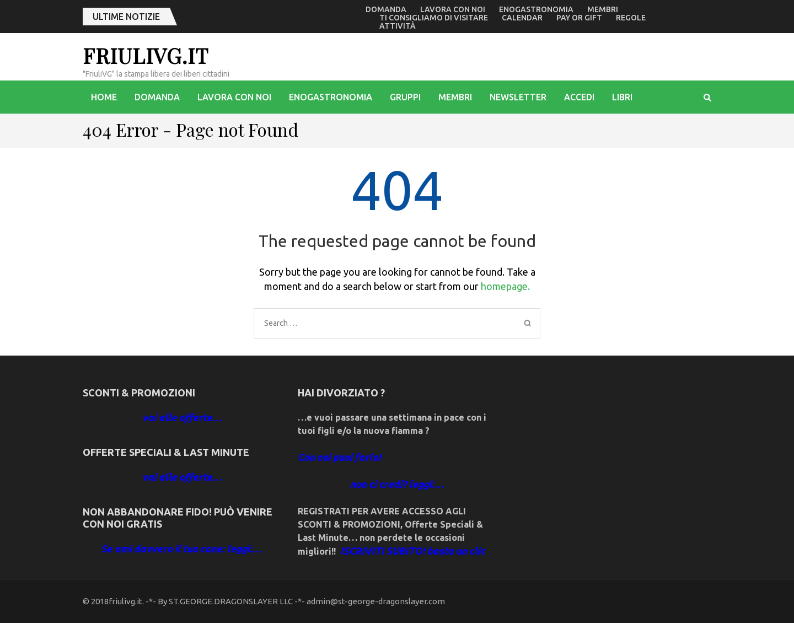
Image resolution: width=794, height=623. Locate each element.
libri (622, 97)
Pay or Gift (579, 17)
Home (104, 97)
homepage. (505, 286)
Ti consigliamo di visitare (433, 17)
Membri (602, 9)
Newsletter (518, 97)
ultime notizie (126, 17)
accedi (579, 97)
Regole (631, 17)
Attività (397, 26)
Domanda (386, 9)
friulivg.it (145, 55)
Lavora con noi (452, 9)
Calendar (522, 17)
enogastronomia (536, 9)
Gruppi (405, 97)
